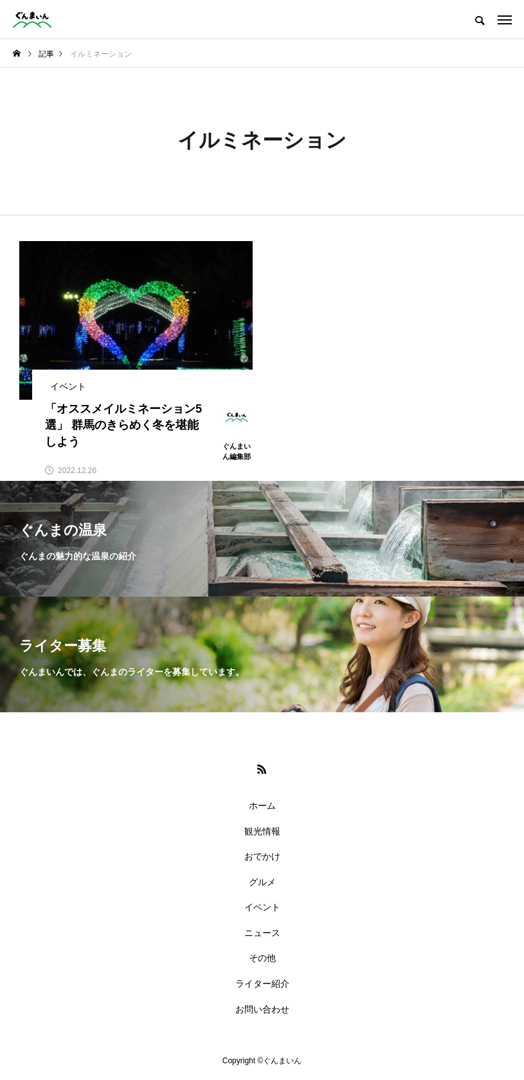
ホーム (262, 805)
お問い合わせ (262, 1009)
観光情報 (262, 831)
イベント (262, 907)
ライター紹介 (262, 983)
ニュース (262, 933)
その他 (262, 958)
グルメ (262, 882)
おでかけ (262, 856)
